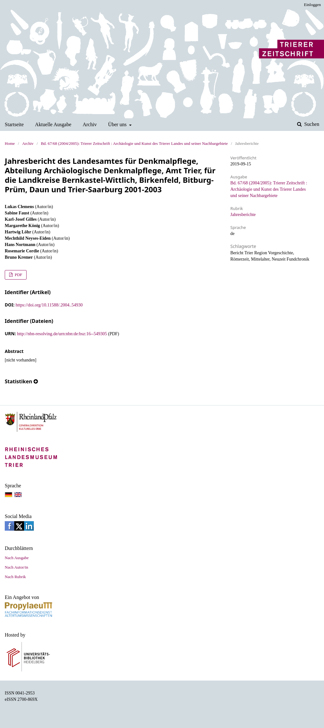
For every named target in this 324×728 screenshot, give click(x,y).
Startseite (14, 124)
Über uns (118, 124)
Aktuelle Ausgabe (53, 124)
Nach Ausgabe (16, 557)
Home (10, 143)
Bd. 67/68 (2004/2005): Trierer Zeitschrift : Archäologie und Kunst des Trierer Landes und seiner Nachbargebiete (134, 143)
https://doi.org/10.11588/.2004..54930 (49, 305)
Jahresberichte (243, 214)
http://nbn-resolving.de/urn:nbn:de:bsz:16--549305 (62, 333)
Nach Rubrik (15, 576)
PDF (18, 274)
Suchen (311, 124)
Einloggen (312, 4)
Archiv (90, 124)
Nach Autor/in (16, 567)
